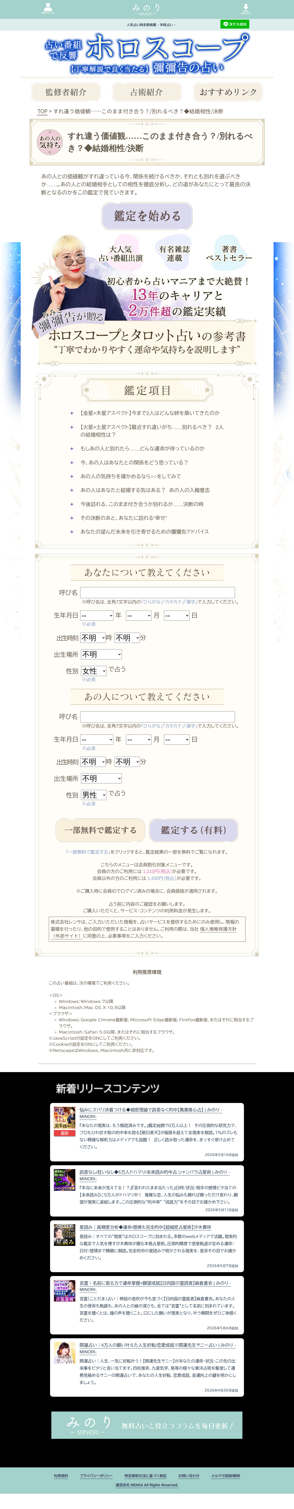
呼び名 (68, 592)
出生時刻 (67, 638)
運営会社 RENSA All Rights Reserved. (147, 1500)
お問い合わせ (193, 1490)
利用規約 (51, 1490)
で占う (117, 669)
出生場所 (66, 654)
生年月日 (66, 615)
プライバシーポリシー (90, 1490)
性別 (72, 671)
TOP (42, 111)
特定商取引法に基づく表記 (145, 1490)
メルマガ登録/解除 (234, 1490)
